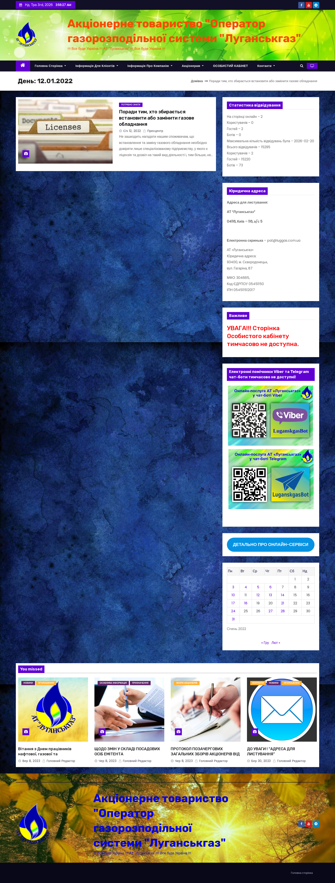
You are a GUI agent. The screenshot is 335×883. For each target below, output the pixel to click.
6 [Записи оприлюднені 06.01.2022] (270, 587)
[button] (301, 65)
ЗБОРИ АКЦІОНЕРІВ (186, 683)
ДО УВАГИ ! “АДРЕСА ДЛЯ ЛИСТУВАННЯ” (271, 751)
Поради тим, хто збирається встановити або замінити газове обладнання (156, 118)
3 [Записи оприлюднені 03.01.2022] (233, 587)
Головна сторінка (50, 66)
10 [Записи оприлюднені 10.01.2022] (233, 595)
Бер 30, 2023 (261, 761)
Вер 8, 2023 (31, 761)
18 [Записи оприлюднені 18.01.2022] (245, 603)
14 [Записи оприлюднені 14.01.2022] (282, 595)
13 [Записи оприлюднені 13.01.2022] (270, 595)
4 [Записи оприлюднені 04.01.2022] (246, 587)
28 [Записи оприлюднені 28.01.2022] (283, 611)
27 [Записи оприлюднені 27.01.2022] (271, 611)
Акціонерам (193, 66)
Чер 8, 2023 (107, 761)
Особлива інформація (113, 683)
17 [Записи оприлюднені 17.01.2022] (233, 603)
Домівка (197, 81)
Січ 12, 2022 (132, 131)
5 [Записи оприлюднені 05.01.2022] (258, 587)
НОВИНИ (28, 683)
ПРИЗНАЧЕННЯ (140, 683)
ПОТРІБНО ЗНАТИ (130, 104)
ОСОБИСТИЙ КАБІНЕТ (230, 66)
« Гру (265, 642)
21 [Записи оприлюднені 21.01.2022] (282, 603)
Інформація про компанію (150, 66)
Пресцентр (153, 131)
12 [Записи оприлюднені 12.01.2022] (258, 595)
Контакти (266, 66)
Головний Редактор (58, 761)
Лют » (276, 642)
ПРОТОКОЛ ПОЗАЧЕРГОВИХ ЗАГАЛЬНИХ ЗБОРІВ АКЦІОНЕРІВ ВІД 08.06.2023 (205, 754)
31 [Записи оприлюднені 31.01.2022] (233, 619)
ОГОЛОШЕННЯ (46, 683)
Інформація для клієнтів (96, 66)
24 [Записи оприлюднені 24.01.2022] (233, 611)
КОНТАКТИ (258, 683)
